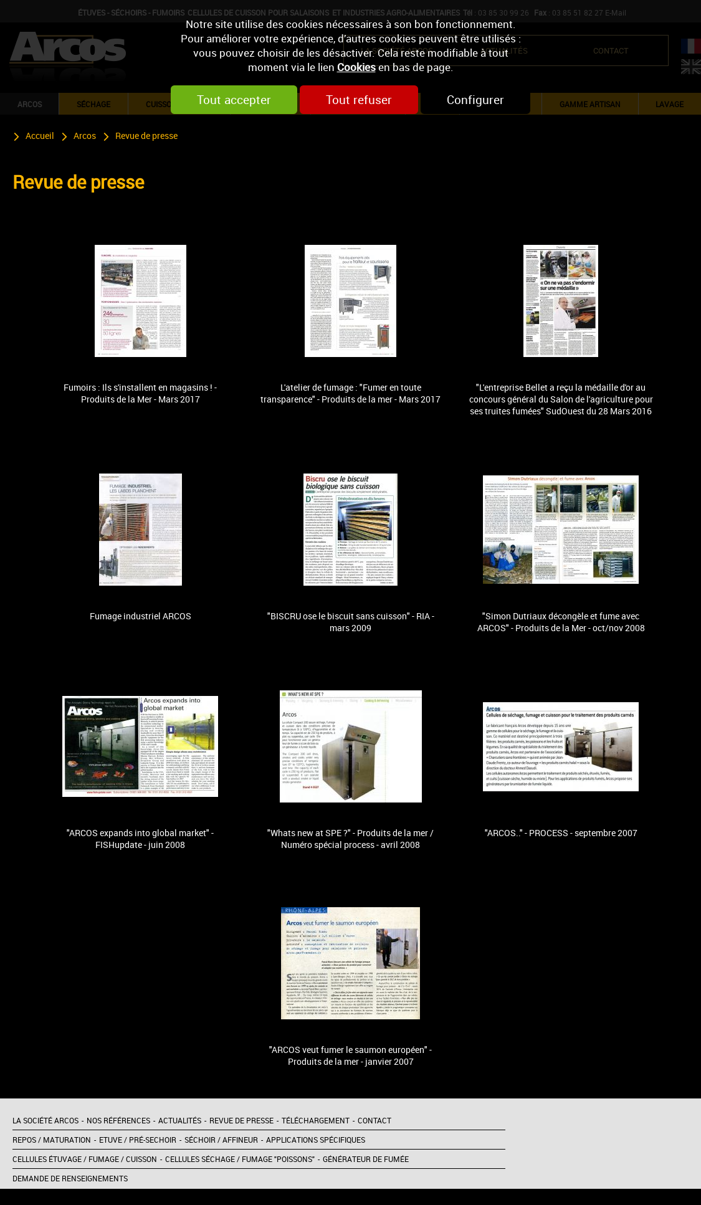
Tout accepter (234, 100)
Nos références (118, 1120)
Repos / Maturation (51, 1140)
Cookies (356, 67)
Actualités (179, 1120)
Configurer (475, 100)
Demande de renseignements (70, 1178)
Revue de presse (146, 135)
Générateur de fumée (366, 1159)
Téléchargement (316, 1120)
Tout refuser (359, 100)
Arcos (85, 135)
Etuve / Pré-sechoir (137, 1140)
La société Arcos (45, 1120)
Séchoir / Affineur (221, 1140)
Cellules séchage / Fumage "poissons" (240, 1159)
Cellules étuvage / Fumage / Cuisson (84, 1159)
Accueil (40, 135)
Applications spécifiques (315, 1140)
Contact (374, 1120)
